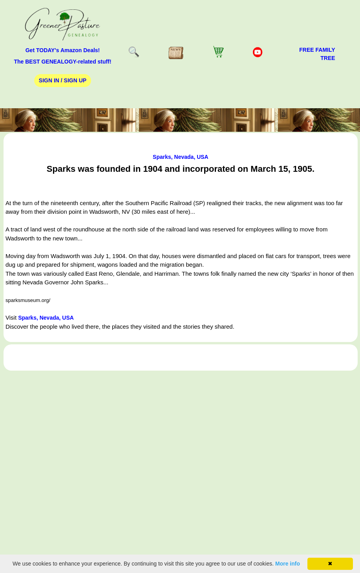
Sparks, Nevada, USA (180, 157)
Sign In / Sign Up (62, 80)
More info (287, 563)
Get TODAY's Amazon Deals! (63, 50)
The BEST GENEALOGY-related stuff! (62, 61)
